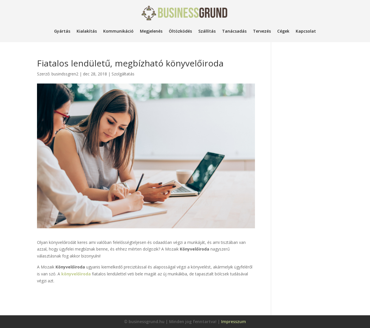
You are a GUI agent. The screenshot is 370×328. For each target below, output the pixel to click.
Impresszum (233, 321)
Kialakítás (87, 31)
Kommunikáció (118, 31)
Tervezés (262, 31)
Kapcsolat (306, 31)
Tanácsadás (234, 31)
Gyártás (62, 31)
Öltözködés (180, 31)
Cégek (283, 31)
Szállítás (207, 31)
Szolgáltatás (123, 74)
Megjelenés (151, 31)
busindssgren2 (64, 74)
